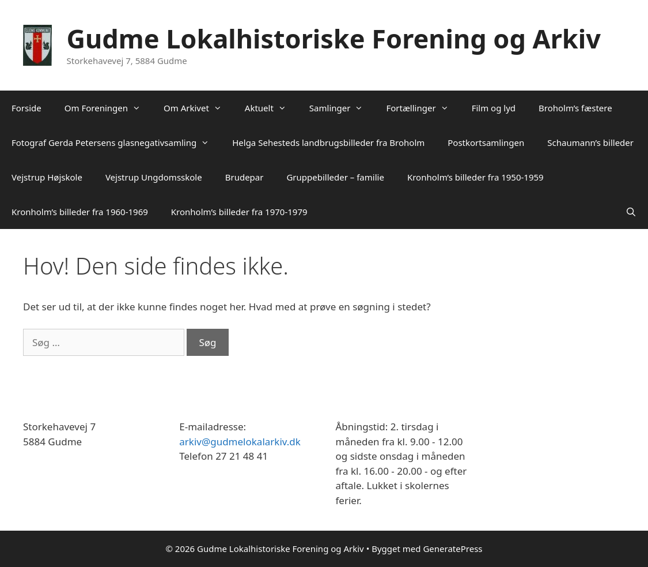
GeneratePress (452, 548)
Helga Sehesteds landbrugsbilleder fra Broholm (328, 142)
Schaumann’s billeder (590, 142)
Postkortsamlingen (486, 142)
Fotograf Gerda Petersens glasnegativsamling (116, 142)
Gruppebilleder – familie (335, 177)
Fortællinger (423, 108)
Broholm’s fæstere (575, 108)
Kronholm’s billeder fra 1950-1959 (475, 177)
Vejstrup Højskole (47, 177)
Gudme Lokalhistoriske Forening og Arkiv (334, 38)
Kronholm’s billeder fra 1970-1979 (239, 211)
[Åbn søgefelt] (631, 211)
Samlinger (342, 108)
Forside (26, 108)
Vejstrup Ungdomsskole (153, 177)
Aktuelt (271, 108)
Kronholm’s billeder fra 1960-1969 (80, 211)
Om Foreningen (108, 108)
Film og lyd (494, 108)
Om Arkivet (198, 108)
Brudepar (244, 177)
